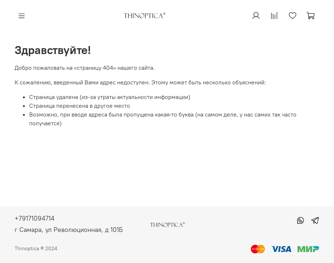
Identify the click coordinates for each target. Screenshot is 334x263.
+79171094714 (34, 218)
